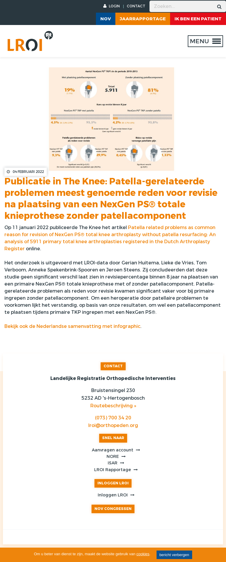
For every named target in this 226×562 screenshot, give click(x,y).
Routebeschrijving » (113, 406)
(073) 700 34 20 (113, 418)
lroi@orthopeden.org (113, 425)
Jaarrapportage (143, 19)
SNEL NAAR (113, 438)
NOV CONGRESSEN (113, 508)
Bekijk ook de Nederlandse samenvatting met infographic (72, 326)
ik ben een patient (198, 19)
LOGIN (111, 6)
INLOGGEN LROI (113, 483)
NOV (105, 19)
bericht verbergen (174, 555)
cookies (143, 554)
